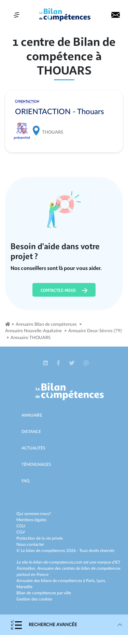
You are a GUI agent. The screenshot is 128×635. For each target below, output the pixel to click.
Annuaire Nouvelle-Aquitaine (33, 331)
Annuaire (32, 415)
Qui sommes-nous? (33, 514)
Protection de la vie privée (39, 538)
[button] (46, 363)
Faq (26, 481)
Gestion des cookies (34, 599)
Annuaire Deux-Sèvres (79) (95, 331)
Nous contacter (30, 544)
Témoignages (36, 464)
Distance (31, 432)
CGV (20, 532)
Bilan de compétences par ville (43, 593)
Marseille (24, 587)
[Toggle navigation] (16, 15)
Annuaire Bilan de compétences (46, 324)
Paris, (91, 581)
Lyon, (101, 581)
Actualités (33, 448)
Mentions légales (31, 520)
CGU (20, 526)
